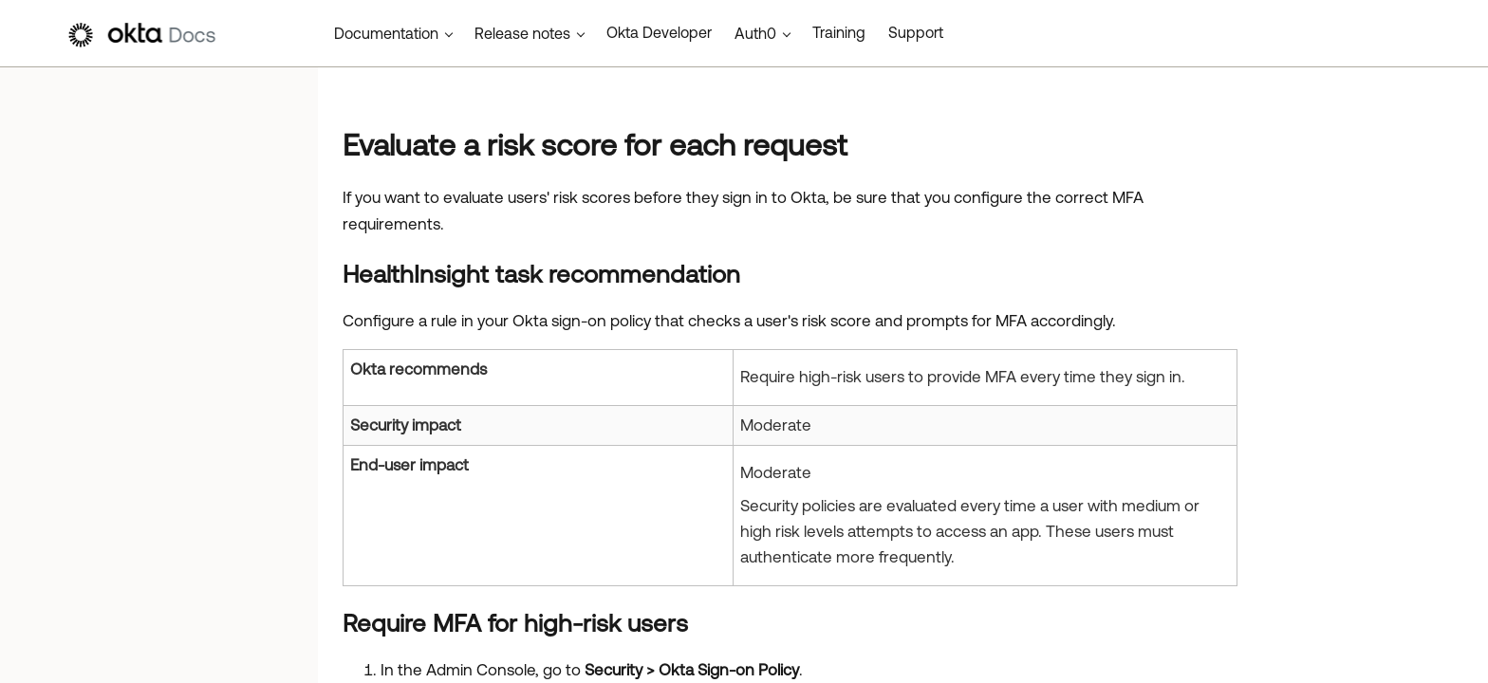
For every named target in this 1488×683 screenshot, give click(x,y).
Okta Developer (659, 32)
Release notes (522, 33)
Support (915, 32)
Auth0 (755, 33)
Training (838, 32)
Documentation (386, 33)
